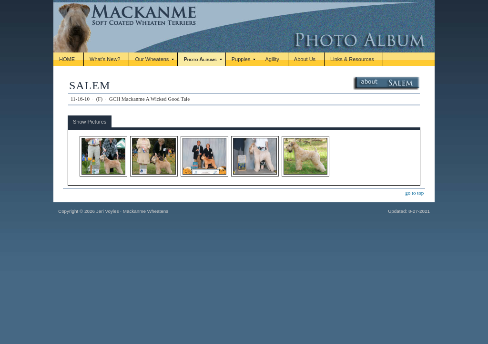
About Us (304, 59)
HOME (67, 59)
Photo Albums (199, 59)
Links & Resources (352, 59)
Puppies (241, 59)
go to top (414, 193)
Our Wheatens (152, 59)
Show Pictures (89, 122)
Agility (272, 59)
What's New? (105, 59)
